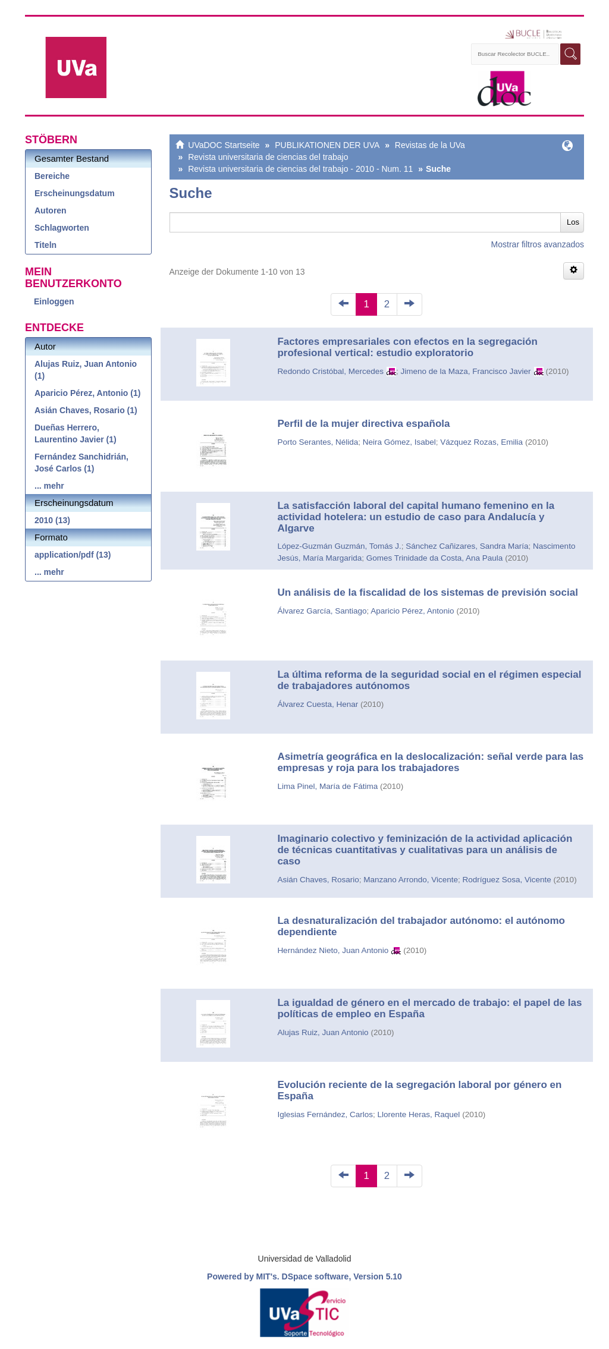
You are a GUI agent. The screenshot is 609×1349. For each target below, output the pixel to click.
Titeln (45, 245)
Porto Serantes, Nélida (317, 442)
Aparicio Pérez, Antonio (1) (87, 393)
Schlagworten (61, 227)
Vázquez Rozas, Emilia (481, 442)
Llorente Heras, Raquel (418, 1114)
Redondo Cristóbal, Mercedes (330, 371)
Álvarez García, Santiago (321, 610)
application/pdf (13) (72, 554)
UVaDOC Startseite (223, 145)
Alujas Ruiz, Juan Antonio (322, 1032)
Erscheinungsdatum (74, 193)
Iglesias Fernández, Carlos (325, 1114)
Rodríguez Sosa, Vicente (507, 879)
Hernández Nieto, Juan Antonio (332, 950)
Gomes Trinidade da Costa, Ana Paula (434, 558)
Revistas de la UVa (430, 145)
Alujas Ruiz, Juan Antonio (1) (85, 370)
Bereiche (52, 176)
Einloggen (54, 301)
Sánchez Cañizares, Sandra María (467, 546)
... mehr (49, 485)
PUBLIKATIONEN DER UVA (327, 145)
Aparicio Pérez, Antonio (412, 610)
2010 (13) (52, 520)
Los (573, 222)
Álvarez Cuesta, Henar (317, 704)
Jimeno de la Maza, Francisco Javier (465, 371)
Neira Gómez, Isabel (399, 442)
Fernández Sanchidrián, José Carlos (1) (81, 462)
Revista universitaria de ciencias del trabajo (268, 157)
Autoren (50, 210)
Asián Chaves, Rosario (318, 879)
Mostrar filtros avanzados (537, 244)
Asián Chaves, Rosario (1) (85, 410)
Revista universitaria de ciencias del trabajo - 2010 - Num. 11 (300, 169)
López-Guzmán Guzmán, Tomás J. (339, 546)
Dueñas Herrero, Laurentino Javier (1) (75, 433)
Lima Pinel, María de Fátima (327, 786)
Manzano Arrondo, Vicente (410, 879)
